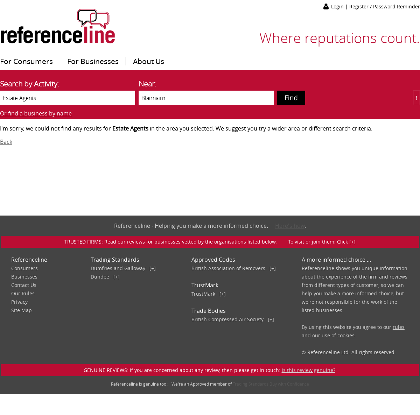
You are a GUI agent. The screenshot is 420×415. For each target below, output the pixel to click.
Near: (147, 84)
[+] (152, 268)
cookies (346, 335)
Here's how (289, 226)
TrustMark (203, 293)
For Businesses (93, 61)
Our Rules (23, 293)
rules (399, 327)
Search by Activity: (29, 84)
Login (338, 6)
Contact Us (23, 285)
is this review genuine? (308, 370)
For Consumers (26, 61)
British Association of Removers (228, 268)
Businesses (24, 276)
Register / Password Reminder (384, 6)
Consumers (24, 268)
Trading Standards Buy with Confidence (271, 384)
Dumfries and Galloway (118, 268)
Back (6, 142)
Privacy (19, 301)
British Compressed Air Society (227, 319)
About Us (148, 61)
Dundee (100, 276)
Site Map (21, 310)
